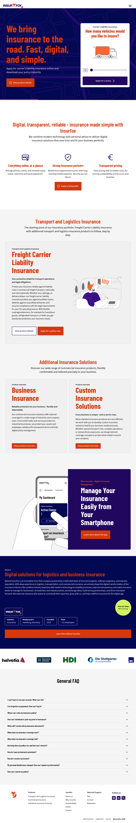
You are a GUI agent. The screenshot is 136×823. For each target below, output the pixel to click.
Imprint (108, 819)
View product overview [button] (24, 445)
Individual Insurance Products (40, 803)
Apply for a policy (105, 80)
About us (69, 796)
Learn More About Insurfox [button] (68, 633)
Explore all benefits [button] (68, 186)
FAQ (88, 796)
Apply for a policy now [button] (51, 330)
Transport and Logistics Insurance (41, 796)
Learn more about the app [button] (95, 534)
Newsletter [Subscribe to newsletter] (91, 803)
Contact (90, 800)
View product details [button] (20, 82)
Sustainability (71, 803)
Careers (69, 810)
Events (68, 807)
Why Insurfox (71, 800)
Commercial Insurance (37, 800)
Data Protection (88, 819)
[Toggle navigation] (130, 6)
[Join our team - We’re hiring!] (123, 608)
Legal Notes (100, 819)
